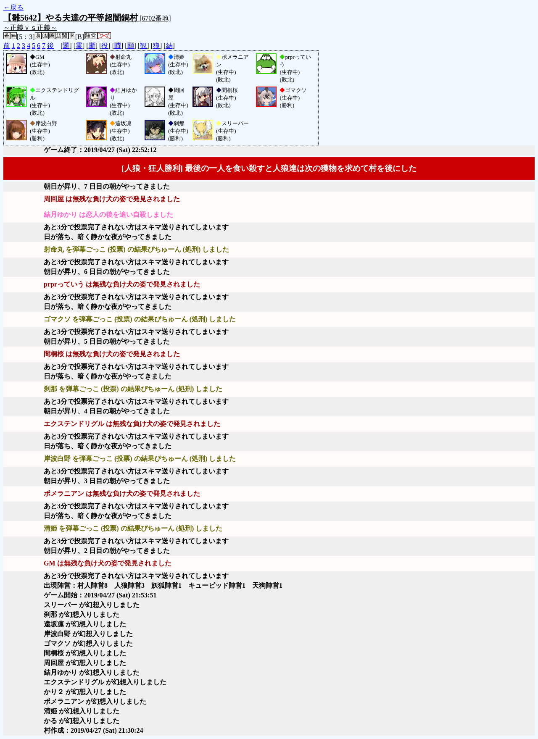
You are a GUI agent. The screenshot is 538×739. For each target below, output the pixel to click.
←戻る (13, 7)
